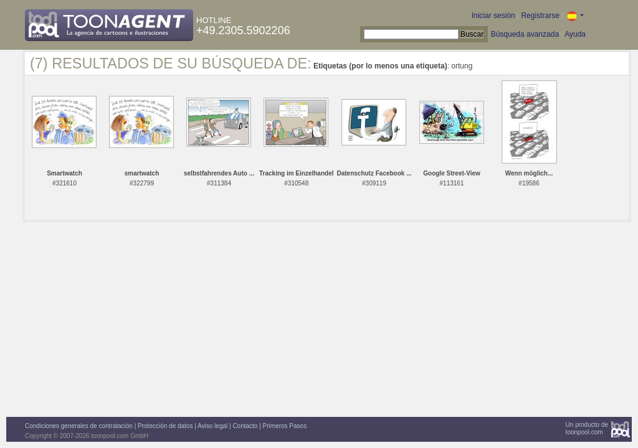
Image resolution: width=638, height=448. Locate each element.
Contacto (244, 425)
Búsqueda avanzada (525, 34)
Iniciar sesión (493, 15)
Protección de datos (165, 425)
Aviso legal (212, 425)
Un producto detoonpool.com (587, 428)
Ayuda (575, 34)
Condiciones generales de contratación (79, 425)
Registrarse (540, 15)
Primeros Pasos (285, 425)
